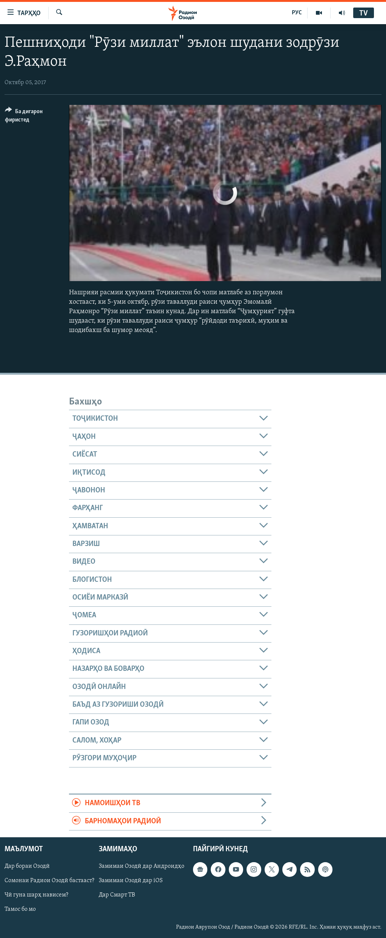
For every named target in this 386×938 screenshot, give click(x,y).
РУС (297, 13)
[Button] (32, 117)
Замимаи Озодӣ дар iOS (131, 881)
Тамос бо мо (20, 910)
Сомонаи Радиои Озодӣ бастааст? (49, 881)
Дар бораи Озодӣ (27, 866)
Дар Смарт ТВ (117, 895)
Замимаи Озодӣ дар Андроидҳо (141, 866)
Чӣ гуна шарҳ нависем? (36, 895)
